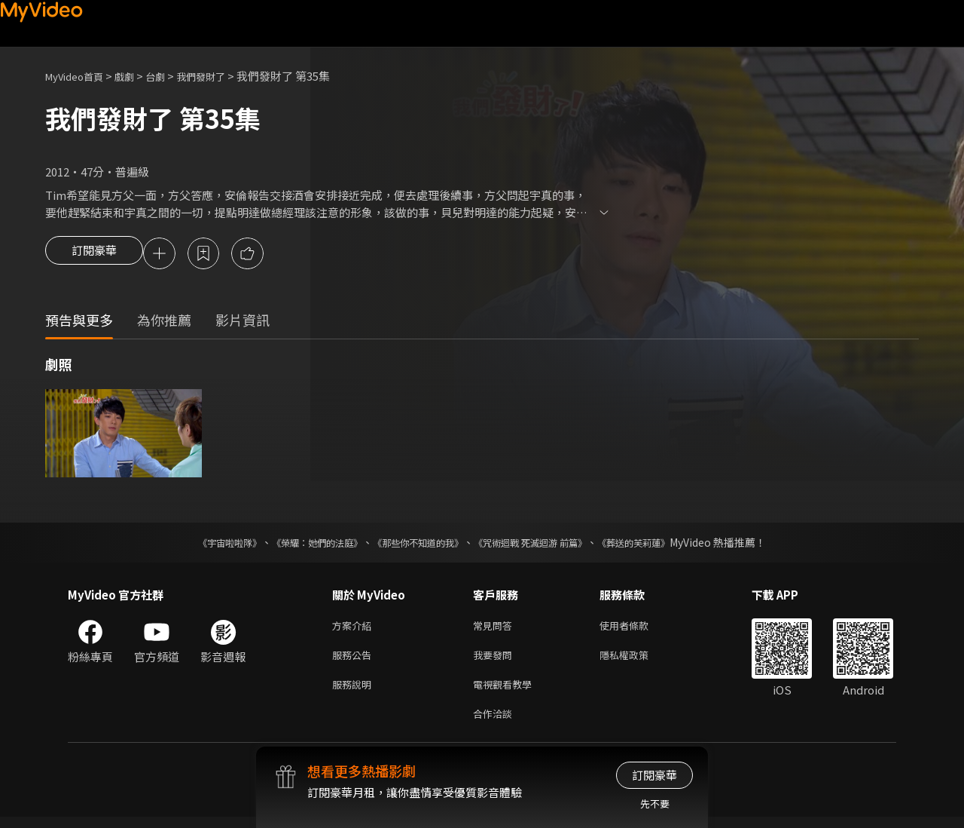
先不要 (655, 803)
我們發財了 (221, 76)
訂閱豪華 (94, 255)
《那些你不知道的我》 (415, 544)
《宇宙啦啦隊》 (199, 544)
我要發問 (495, 660)
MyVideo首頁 (79, 76)
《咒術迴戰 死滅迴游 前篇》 (544, 544)
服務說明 (354, 692)
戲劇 (136, 76)
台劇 (170, 76)
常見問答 (495, 628)
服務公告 (354, 660)
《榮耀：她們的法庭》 (299, 544)
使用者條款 (637, 628)
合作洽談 (495, 723)
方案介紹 (354, 628)
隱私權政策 (637, 660)
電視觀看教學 (507, 692)
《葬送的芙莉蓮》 (663, 544)
